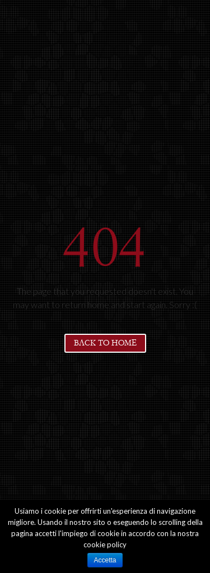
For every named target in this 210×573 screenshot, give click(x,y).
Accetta (105, 560)
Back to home (105, 343)
